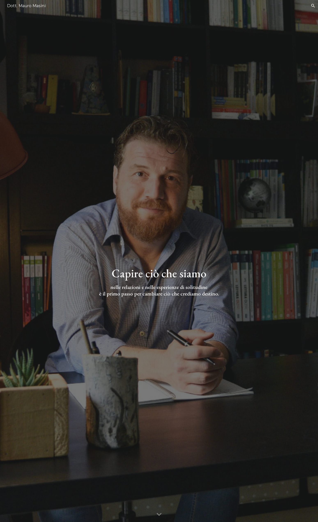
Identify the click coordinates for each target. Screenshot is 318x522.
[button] (313, 6)
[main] (159, 282)
